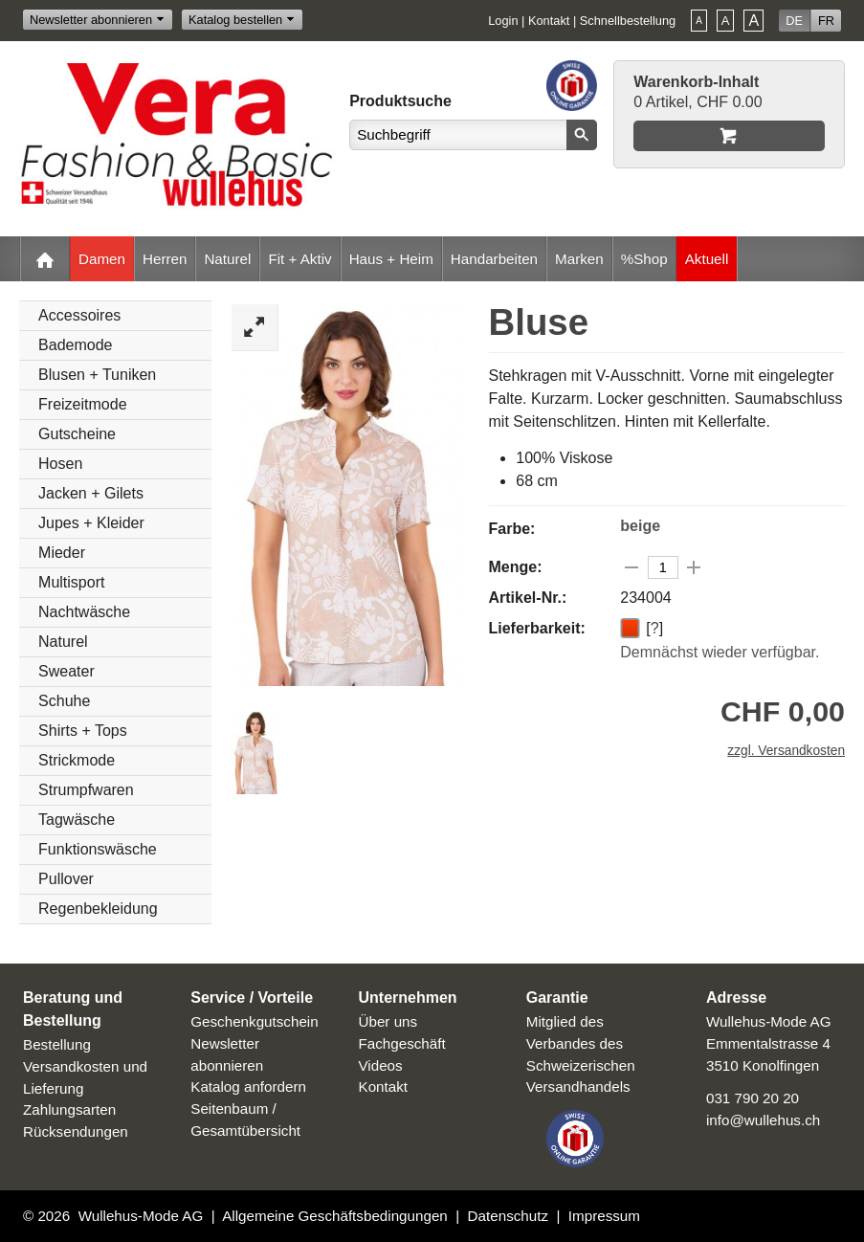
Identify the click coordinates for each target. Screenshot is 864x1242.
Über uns (388, 1021)
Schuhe (64, 701)
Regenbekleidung (98, 908)
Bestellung (57, 1044)
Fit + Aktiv (299, 259)
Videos (381, 1065)
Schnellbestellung (628, 20)
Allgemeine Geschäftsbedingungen (335, 1216)
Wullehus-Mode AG (141, 1216)
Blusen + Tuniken (97, 374)
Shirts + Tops (82, 730)
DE (794, 20)
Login (503, 20)
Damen (101, 259)
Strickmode (76, 760)
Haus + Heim (391, 259)
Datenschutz (508, 1216)
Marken (579, 259)
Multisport (71, 582)
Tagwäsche (76, 819)
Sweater (66, 671)
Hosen (60, 463)
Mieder (61, 552)
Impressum (604, 1216)
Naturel (227, 259)
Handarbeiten (494, 259)
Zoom (254, 327)
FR (826, 20)
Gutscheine (77, 434)
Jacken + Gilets (91, 493)
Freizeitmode (82, 404)
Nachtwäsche (84, 612)
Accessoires (79, 315)
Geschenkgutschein (254, 1021)
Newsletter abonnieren (91, 19)
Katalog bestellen (235, 19)
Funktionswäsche (97, 849)
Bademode (75, 345)
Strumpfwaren (86, 790)
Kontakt (548, 20)
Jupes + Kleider (91, 523)
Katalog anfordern (248, 1086)
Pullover (66, 879)
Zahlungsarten (69, 1109)
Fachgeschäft (402, 1043)
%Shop (644, 259)
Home (45, 258)
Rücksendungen (75, 1131)
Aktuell (707, 259)
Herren (165, 259)
